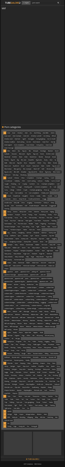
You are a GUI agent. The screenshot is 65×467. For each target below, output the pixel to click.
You (28, 426)
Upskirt (9, 411)
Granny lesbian (8, 239)
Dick (12, 206)
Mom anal (15, 317)
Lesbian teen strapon (47, 293)
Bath (43, 169)
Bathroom (7, 175)
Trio (28, 408)
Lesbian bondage (9, 302)
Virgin (15, 414)
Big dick (19, 163)
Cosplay (24, 184)
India (14, 263)
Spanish (19, 390)
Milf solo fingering (9, 323)
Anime (53, 133)
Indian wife (51, 263)
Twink (43, 399)
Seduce (21, 375)
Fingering (43, 224)
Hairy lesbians (8, 257)
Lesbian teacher (41, 296)
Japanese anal (8, 278)
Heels (56, 251)
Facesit (54, 227)
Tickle (6, 399)
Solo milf (30, 381)
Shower (6, 375)
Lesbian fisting (29, 299)
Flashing (53, 221)
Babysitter (32, 163)
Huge (32, 257)
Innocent (43, 263)
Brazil (22, 166)
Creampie (39, 178)
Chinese (16, 178)
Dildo (44, 196)
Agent (24, 139)
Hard (43, 251)
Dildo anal (44, 206)
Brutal (54, 157)
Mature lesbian (16, 320)
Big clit (13, 160)
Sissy (48, 363)
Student (21, 384)
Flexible (31, 224)
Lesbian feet (50, 287)
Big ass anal (56, 166)
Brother (14, 157)
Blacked (50, 151)
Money (46, 311)
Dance (15, 199)
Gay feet (51, 236)
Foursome (46, 221)
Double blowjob (34, 206)
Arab (26, 133)
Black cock (7, 166)
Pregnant (18, 341)
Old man (10, 335)
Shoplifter (41, 366)
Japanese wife (34, 275)
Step (47, 366)
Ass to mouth (51, 139)
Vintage (9, 414)
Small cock (40, 384)
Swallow (33, 366)
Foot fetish (37, 221)
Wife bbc (42, 417)
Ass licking (46, 136)
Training (52, 405)
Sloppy (50, 387)
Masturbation (54, 314)
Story (58, 366)
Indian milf (7, 266)
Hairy (16, 245)
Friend (43, 227)
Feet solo (32, 230)
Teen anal (27, 396)
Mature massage (50, 326)
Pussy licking (27, 347)
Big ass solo (8, 172)
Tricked (44, 402)
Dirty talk (16, 203)
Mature (15, 311)
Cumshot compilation (40, 187)
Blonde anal (50, 169)
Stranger (14, 384)
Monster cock (49, 317)
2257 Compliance (28, 464)
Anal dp (53, 142)
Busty (46, 160)
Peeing (55, 347)
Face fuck (13, 221)
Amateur (20, 133)
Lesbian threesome (20, 293)
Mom (9, 311)
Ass (31, 133)
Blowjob (35, 151)
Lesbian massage (33, 293)
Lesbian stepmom (41, 299)
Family (50, 215)
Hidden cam (16, 248)
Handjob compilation (26, 251)
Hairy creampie (19, 257)
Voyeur (21, 414)
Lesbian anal (42, 290)
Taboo (20, 396)
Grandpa (25, 236)
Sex (58, 381)
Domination (37, 203)
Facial (6, 221)
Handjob (10, 245)
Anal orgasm (8, 145)
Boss (25, 163)
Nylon (9, 332)
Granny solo (24, 239)
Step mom (26, 366)
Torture (32, 399)
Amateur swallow (9, 142)
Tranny (43, 396)
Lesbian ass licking (33, 302)
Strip (5, 378)
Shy (49, 375)
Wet (56, 417)
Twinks (51, 402)
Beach (57, 151)
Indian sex (51, 266)
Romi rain (44, 357)
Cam (11, 193)
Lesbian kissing (24, 305)
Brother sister (50, 154)
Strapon (42, 363)
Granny (14, 233)
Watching (50, 417)
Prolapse (22, 344)
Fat (15, 224)
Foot (55, 215)
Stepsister (52, 372)
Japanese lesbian (23, 275)
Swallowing (35, 387)
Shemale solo (38, 390)
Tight (46, 405)
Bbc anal (23, 160)
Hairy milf (52, 245)
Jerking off (35, 272)
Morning (39, 320)
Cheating (13, 184)
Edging (52, 212)
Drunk (9, 196)
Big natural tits (32, 172)
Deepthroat (16, 196)
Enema (15, 212)
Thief (20, 405)
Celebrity (17, 181)
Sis (46, 381)
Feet (35, 215)
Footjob (17, 215)
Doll (26, 206)
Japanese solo (44, 281)
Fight (37, 227)
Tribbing (11, 402)
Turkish (54, 399)
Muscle (19, 323)
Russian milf (52, 357)
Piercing (12, 347)
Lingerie (23, 290)
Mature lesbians (38, 326)
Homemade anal (19, 260)
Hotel (59, 245)
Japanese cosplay (32, 281)
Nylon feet (28, 332)
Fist (21, 218)
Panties (6, 344)
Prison (40, 347)
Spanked (32, 372)
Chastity (6, 187)
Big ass (24, 151)
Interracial (21, 263)
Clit (50, 187)
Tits (25, 405)
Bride (26, 157)
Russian (9, 353)
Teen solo (19, 402)
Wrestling (22, 417)
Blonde (41, 157)
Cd (26, 193)
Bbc (30, 151)
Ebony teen (23, 212)
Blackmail (7, 157)
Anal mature (36, 142)
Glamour (44, 233)
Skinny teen (48, 384)
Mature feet (48, 320)
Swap (11, 372)
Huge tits (42, 254)
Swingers (14, 369)
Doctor (32, 196)
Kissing (22, 284)
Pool (17, 350)
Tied (38, 399)
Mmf (46, 314)
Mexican (28, 326)
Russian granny (18, 360)
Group (6, 236)
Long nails (47, 305)
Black (20, 157)
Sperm (19, 378)
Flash (36, 224)
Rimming (17, 353)
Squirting (30, 369)
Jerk (51, 281)
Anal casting (20, 142)
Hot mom (44, 245)
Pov (29, 341)
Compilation (30, 178)
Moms (22, 326)
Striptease (12, 378)
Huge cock (26, 254)
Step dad (17, 387)
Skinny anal (46, 369)
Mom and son (8, 314)
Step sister (22, 369)
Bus (19, 151)
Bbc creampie (27, 169)
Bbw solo (12, 163)
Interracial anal (41, 266)
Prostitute (51, 344)
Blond (41, 172)
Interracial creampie (29, 266)
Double (50, 196)
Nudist (15, 332)
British (39, 163)
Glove (41, 242)
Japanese (10, 272)
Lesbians (41, 287)
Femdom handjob (9, 227)
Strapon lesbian (49, 378)
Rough (24, 353)
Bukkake (7, 154)
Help (27, 257)
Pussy (29, 344)
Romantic (36, 357)
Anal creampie (17, 136)
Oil (12, 338)
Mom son (34, 311)
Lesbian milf (8, 299)
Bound (28, 166)
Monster (7, 320)
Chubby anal (45, 193)
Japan (16, 272)
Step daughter (30, 384)
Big (18, 160)
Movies (15, 329)
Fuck (32, 227)
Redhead (7, 357)
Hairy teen (45, 248)
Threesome (35, 396)
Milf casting (7, 329)
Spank (53, 366)
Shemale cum (8, 387)
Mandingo (40, 317)
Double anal (8, 203)
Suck (45, 390)
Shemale (10, 363)
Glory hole (34, 239)
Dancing (6, 209)
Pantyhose (10, 341)
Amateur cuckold (36, 136)
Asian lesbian (30, 145)
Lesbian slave (8, 293)
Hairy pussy (7, 254)
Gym (31, 236)
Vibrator (39, 414)
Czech (52, 178)
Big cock (35, 154)
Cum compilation (34, 193)
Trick (23, 408)
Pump (12, 350)
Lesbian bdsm (21, 302)
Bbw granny (17, 169)
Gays (5, 242)
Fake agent (28, 221)
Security (25, 378)
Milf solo (7, 317)
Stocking (55, 375)
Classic (13, 187)
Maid (40, 311)
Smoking (7, 369)
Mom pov (32, 323)
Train (48, 399)
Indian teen (35, 263)
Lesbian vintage (31, 308)
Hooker (37, 251)
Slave (53, 363)
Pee (17, 344)
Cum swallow (19, 193)
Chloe (23, 178)
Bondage (43, 151)
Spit (45, 375)
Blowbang (23, 175)
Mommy (25, 320)
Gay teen (41, 239)
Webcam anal (8, 420)
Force (16, 218)
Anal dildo (46, 133)
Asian (13, 133)
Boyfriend (16, 166)
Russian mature (38, 353)
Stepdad (43, 387)
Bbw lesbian (8, 169)
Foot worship (8, 218)
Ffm (25, 218)
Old (33, 335)
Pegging (46, 341)
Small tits (28, 375)
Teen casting (38, 405)
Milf (20, 311)
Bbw (8, 151)
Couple (25, 190)
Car (19, 184)
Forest (6, 230)
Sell (34, 375)
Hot (29, 248)
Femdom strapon (15, 230)
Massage (26, 311)
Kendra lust (30, 284)
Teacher (50, 396)
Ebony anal (44, 212)
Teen (8, 396)
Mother (53, 311)
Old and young (49, 335)
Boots (42, 154)
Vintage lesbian (30, 414)
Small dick (7, 393)
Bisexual (47, 157)
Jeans (26, 278)
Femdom (10, 215)
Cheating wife (28, 187)
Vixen (45, 414)
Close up (46, 190)
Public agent (37, 344)
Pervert (6, 350)
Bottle (48, 166)
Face (18, 227)
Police (58, 344)
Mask (6, 326)
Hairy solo (53, 248)
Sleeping (22, 363)
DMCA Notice (37, 464)
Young (9, 426)
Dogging (29, 203)
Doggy (44, 199)
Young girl (34, 426)
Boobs (55, 163)
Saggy (6, 372)
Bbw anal (22, 154)
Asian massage (9, 148)
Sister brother (39, 381)
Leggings (43, 302)
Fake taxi (20, 221)
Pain (12, 344)
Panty (19, 347)
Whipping (30, 417)
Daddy (38, 196)
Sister (16, 363)
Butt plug (15, 175)
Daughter (25, 196)
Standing (51, 390)
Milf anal (22, 317)
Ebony (9, 212)
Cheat (6, 193)
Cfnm (23, 181)
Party (53, 341)
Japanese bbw (8, 281)
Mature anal (34, 314)
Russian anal (15, 357)
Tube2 (12, 2)
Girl (46, 242)
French (56, 218)
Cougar (20, 187)
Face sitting (25, 227)
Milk (41, 314)
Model (56, 320)
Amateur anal (8, 139)
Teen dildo (16, 408)
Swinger (12, 366)
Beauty (6, 160)
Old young (39, 335)
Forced (24, 215)
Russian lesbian (26, 357)
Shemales (18, 372)
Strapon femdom (9, 390)
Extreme (36, 212)
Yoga (14, 426)
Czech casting (31, 181)
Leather (50, 290)
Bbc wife (16, 172)
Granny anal (52, 233)
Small (38, 372)
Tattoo (30, 405)
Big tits (29, 154)
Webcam (15, 417)
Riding (46, 353)
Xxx (8, 423)
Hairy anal (7, 248)
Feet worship (33, 218)
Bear (51, 160)
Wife (8, 417)
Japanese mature (45, 272)
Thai (56, 396)
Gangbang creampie (15, 242)
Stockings (38, 369)
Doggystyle (52, 206)
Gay (8, 233)
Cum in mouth (55, 181)
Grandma (44, 236)
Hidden (37, 245)
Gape (48, 239)
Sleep (29, 363)
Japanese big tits (20, 281)
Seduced (57, 384)
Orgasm (17, 335)
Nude (41, 332)
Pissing (40, 341)
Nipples (35, 332)
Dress (23, 203)
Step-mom (22, 381)
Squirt (19, 366)
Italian (28, 263)
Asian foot (45, 142)
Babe (42, 166)
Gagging (54, 239)
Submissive (33, 378)
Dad (55, 196)
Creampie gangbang (35, 190)
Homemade (29, 245)
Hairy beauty (8, 260)
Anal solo (26, 136)
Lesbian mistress (36, 305)
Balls (5, 163)
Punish (6, 347)
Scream (44, 372)
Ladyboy (22, 287)
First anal (49, 218)
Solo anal (7, 384)
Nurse (21, 332)
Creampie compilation (48, 184)
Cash (58, 184)
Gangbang (21, 233)
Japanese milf (19, 278)
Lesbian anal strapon (44, 308)
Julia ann (43, 275)
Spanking (35, 363)
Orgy (23, 335)
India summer (17, 266)
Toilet (11, 399)
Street (41, 378)
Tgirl (15, 405)
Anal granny (40, 145)
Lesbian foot (30, 296)
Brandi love (33, 157)
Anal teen (17, 139)
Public (34, 341)
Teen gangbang (29, 402)
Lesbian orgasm (9, 296)
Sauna (54, 369)
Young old (21, 426)
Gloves (37, 236)
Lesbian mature (18, 299)
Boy (44, 163)
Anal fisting (37, 133)
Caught (6, 184)
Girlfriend (13, 236)
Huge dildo (49, 257)
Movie (57, 317)
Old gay (17, 338)
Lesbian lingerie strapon (11, 290)
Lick (17, 305)
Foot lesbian (52, 224)
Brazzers (14, 154)
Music (25, 323)
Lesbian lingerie (9, 308)
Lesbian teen (20, 296)
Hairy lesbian (17, 254)
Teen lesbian (8, 405)
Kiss (37, 284)
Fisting (30, 215)
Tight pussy (7, 408)
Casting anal (55, 190)
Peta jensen (47, 347)
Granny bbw (27, 242)
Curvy (6, 190)
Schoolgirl (14, 381)
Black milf (36, 169)
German (28, 233)
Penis (34, 347)
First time (42, 218)
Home (24, 248)
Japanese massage (10, 275)
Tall (22, 399)
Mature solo (31, 317)
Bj (55, 160)
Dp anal (6, 206)
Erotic (30, 212)
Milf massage (14, 326)
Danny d (46, 203)
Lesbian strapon (32, 287)
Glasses (35, 242)
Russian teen (8, 360)
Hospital (15, 251)
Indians (6, 269)
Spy (58, 372)
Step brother (26, 387)
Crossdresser (8, 181)
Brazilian (23, 172)
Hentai (22, 245)
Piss (25, 341)
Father (25, 230)
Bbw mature (57, 172)
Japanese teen (35, 278)
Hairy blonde (40, 257)
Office (28, 335)
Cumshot (32, 184)
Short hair (52, 381)
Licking (50, 296)
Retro (29, 353)
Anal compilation (19, 145)
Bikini (49, 163)
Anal (8, 133)
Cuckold (9, 178)
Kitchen (16, 284)
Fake (48, 227)
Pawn (44, 344)
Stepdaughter (28, 390)
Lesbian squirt (53, 299)
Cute (55, 187)
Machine (32, 320)
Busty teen (35, 166)
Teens (17, 399)
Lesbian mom (32, 290)
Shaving (6, 381)
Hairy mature (36, 248)
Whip (36, 417)
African (54, 136)
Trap (5, 402)
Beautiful (31, 160)
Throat (38, 402)
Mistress (17, 314)
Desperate (7, 199)
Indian (9, 263)
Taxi (27, 399)
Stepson (14, 393)
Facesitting (42, 215)
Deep (52, 203)
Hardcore (49, 254)
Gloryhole (36, 233)
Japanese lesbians (46, 278)
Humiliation (7, 251)
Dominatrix (19, 206)
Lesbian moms (52, 302)
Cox (38, 184)
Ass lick (28, 142)
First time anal (22, 224)
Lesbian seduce (9, 305)
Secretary (14, 375)
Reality (28, 360)
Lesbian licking (20, 308)
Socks (58, 378)
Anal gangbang (40, 139)
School (25, 372)
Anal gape (31, 139)
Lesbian (9, 287)
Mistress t (40, 323)
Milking (48, 323)
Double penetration (34, 199)
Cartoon (40, 181)
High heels (50, 251)
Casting (46, 178)
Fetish (39, 230)
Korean (9, 284)
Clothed (18, 190)
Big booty (48, 172)
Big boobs (39, 160)
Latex (16, 287)
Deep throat (22, 199)
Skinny (6, 366)
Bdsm (14, 151)
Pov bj (23, 350)
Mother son (55, 323)
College (12, 190)
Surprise (39, 375)
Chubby (47, 181)
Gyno (19, 236)
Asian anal (7, 136)
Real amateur (54, 353)
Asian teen (49, 145)
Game (17, 239)
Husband (34, 254)
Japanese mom (25, 272)
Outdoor (7, 338)
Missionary (25, 314)
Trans (14, 396)
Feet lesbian (8, 224)
